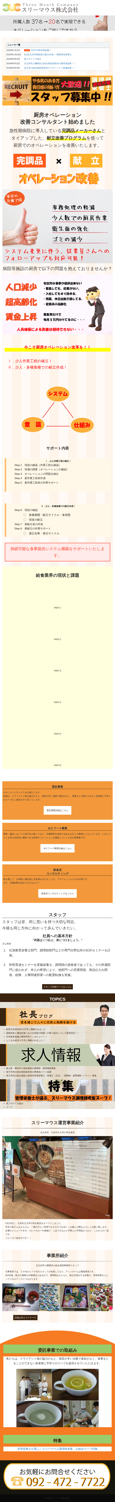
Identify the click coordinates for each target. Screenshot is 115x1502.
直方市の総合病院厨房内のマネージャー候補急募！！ (50, 68)
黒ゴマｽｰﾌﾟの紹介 (32, 59)
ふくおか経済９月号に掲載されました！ (25, 1040)
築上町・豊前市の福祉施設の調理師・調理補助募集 (31, 1068)
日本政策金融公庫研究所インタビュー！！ (26, 1036)
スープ (9, 1107)
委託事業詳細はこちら (57, 810)
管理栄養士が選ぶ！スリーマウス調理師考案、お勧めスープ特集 (57, 1448)
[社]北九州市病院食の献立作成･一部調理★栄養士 (48, 54)
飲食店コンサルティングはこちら (57, 893)
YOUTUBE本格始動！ (41, 50)
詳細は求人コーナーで (25, 1317)
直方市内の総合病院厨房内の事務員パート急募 (28, 1072)
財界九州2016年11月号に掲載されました (26, 1029)
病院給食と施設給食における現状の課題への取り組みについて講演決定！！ (42, 1033)
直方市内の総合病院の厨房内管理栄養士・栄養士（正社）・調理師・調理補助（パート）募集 (51, 1075)
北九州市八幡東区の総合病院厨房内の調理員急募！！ (50, 63)
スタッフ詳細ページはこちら (57, 987)
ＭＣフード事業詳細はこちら (57, 848)
